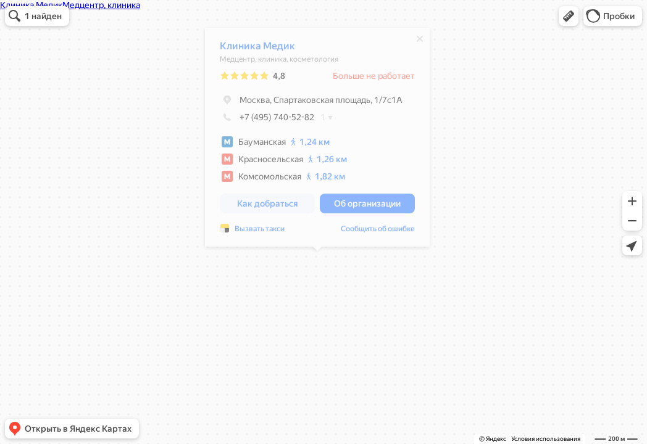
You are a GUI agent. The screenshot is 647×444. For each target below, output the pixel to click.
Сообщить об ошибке (378, 232)
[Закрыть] (420, 42)
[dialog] (317, 140)
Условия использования (545, 438)
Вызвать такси (260, 232)
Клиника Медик (257, 49)
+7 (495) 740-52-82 (267, 120)
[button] (568, 16)
